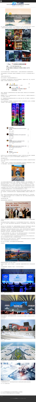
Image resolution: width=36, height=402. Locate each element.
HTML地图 (24, 398)
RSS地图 (22, 398)
